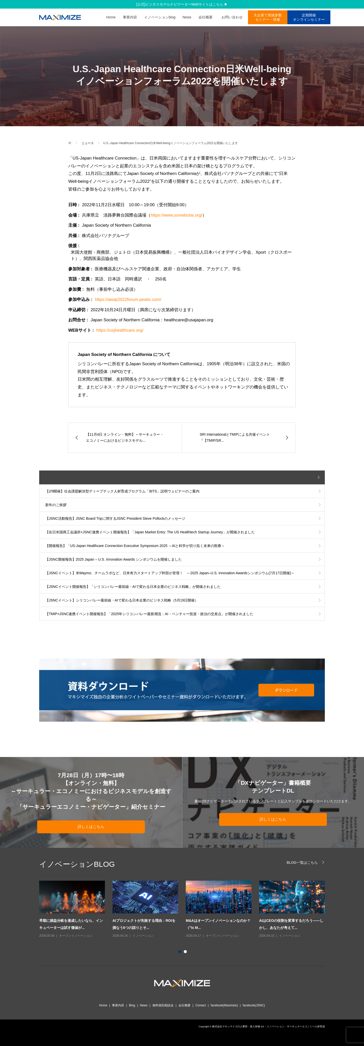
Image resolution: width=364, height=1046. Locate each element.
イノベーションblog (159, 17)
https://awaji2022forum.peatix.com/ (128, 299)
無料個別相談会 (163, 1005)
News (187, 17)
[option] (185, 910)
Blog (132, 1005)
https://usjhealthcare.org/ (119, 330)
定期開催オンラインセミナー (309, 17)
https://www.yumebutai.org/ (176, 215)
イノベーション (143, 935)
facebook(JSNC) (254, 1005)
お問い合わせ (233, 17)
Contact (200, 1005)
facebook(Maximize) (224, 1005)
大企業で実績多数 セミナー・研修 (268, 17)
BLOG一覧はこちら (302, 862)
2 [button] (186, 952)
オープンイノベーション (76, 935)
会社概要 (205, 17)
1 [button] (180, 952)
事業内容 (130, 17)
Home (111, 17)
